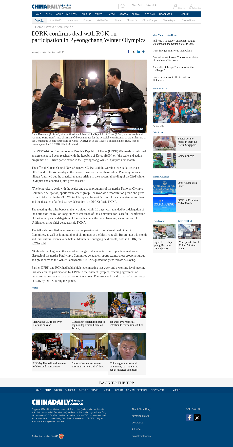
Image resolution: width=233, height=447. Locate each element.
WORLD (60, 14)
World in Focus (160, 88)
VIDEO (112, 14)
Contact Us (137, 422)
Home (39, 27)
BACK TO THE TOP (116, 383)
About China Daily (141, 409)
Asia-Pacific (56, 20)
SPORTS (123, 14)
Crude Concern (186, 155)
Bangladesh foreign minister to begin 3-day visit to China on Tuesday (88, 325)
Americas (73, 20)
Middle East (103, 20)
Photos (35, 288)
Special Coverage (161, 176)
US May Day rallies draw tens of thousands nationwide (49, 365)
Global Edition (138, 5)
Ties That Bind (185, 221)
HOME (38, 14)
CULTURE (86, 14)
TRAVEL (99, 14)
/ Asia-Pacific (64, 27)
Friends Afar (158, 221)
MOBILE (184, 14)
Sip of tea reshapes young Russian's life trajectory (164, 245)
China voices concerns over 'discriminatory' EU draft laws (88, 365)
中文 (154, 5)
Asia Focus (158, 132)
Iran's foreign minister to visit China (172, 50)
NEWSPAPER (165, 14)
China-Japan (169, 20)
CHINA (49, 14)
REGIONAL (150, 14)
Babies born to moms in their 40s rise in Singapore (187, 141)
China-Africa (188, 20)
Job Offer (136, 429)
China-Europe (149, 20)
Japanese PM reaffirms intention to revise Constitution (126, 323)
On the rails (158, 126)
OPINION (136, 14)
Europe (87, 20)
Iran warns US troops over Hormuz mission (47, 323)
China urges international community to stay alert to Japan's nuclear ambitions (124, 366)
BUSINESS (71, 14)
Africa (118, 20)
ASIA (148, 5)
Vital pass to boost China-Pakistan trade (189, 245)
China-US (132, 20)
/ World (49, 27)
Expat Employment (141, 436)
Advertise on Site (140, 416)
